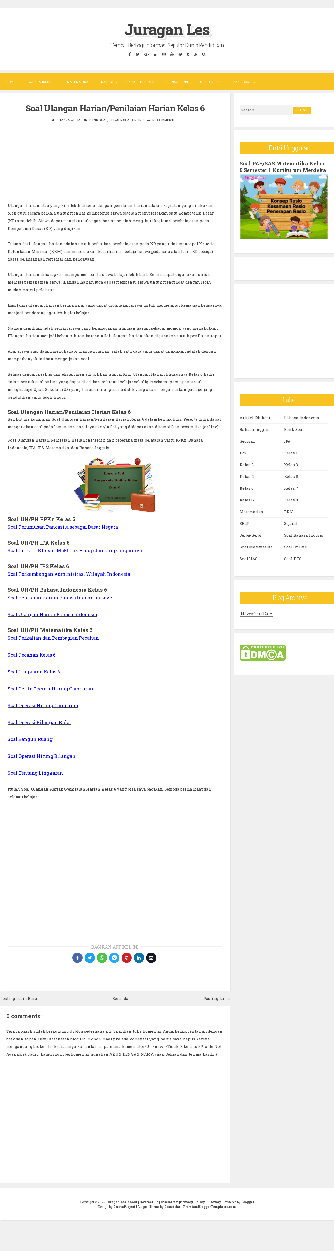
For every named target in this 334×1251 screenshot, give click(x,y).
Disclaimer (169, 1202)
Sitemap (214, 1202)
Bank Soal (242, 82)
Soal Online (210, 82)
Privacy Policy (192, 1202)
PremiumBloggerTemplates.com (209, 1206)
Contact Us (149, 1202)
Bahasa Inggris (41, 82)
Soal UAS (248, 558)
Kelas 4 (247, 476)
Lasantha (172, 1206)
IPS (243, 452)
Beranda (120, 998)
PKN (288, 511)
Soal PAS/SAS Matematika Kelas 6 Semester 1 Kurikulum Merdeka (283, 166)
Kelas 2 (247, 464)
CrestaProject (124, 1206)
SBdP (244, 523)
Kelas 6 (115, 120)
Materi (107, 82)
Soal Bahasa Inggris (303, 535)
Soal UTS (292, 558)
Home (10, 82)
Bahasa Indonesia (301, 417)
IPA (287, 441)
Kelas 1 (291, 452)
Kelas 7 (291, 488)
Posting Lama (216, 998)
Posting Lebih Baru (18, 998)
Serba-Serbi (177, 82)
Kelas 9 (291, 499)
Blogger (247, 1202)
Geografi (248, 441)
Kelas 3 (291, 464)
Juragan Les (167, 29)
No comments (163, 120)
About (132, 1202)
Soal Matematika (256, 546)
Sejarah (291, 523)
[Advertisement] (115, 165)
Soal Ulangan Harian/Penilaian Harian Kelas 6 (115, 108)
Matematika (77, 82)
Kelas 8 (247, 499)
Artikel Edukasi (139, 82)
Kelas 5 (291, 476)
